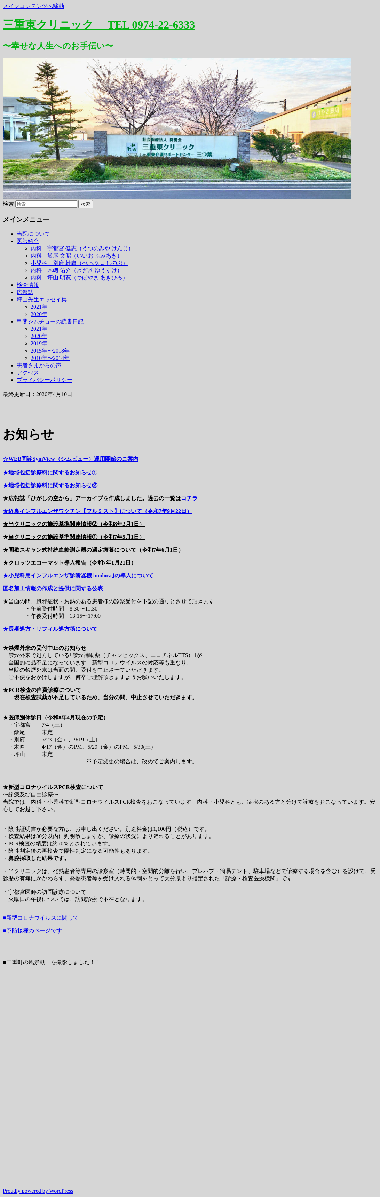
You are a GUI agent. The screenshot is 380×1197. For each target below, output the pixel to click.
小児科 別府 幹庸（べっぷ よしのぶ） (79, 263)
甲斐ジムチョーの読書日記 (50, 321)
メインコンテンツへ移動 (33, 6)
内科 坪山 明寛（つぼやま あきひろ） (79, 278)
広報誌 (25, 292)
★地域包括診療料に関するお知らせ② (50, 485)
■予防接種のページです (32, 931)
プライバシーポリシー (44, 380)
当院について (33, 234)
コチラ (189, 498)
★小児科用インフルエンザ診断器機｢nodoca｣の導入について (78, 575)
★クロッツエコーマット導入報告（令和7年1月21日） (69, 563)
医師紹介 (28, 241)
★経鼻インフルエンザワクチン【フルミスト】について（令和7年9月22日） (97, 511)
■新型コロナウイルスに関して (41, 918)
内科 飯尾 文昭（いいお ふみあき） (76, 256)
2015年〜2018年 (50, 351)
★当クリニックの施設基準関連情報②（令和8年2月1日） (74, 524)
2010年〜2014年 (50, 358)
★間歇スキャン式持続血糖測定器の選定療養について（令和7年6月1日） (93, 550)
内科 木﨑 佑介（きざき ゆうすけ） (76, 270)
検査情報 (28, 285)
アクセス (28, 373)
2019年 (39, 343)
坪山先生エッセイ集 (42, 299)
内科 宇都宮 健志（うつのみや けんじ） (82, 248)
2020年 (39, 314)
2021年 (39, 307)
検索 (8, 204)
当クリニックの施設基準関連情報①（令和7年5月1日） (76, 537)
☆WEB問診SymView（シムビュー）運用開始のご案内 (70, 459)
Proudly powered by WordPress (38, 1191)
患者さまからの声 (39, 365)
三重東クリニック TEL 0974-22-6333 (99, 24)
